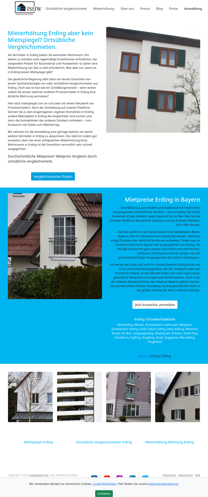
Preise (173, 8)
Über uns (127, 8)
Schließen (104, 494)
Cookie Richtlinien (105, 484)
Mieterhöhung (103, 8)
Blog (159, 8)
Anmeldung (193, 8)
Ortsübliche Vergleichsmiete (66, 8)
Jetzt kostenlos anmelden (155, 304)
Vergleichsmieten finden (53, 176)
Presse (145, 8)
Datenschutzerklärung (163, 484)
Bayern (143, 356)
